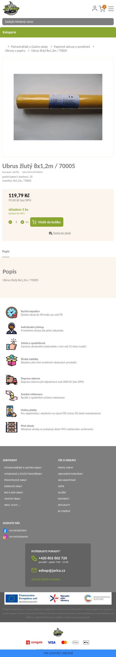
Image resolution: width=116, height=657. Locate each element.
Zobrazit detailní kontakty (45, 579)
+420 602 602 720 (53, 558)
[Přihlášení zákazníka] (94, 8)
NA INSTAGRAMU (18, 536)
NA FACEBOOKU (18, 530)
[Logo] (15, 8)
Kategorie (58, 32)
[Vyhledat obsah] (109, 21)
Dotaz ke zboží (62, 233)
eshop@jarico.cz (52, 570)
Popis (5, 251)
